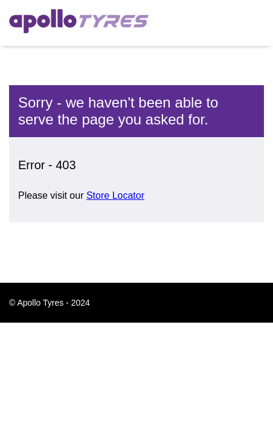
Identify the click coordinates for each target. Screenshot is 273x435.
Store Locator (115, 195)
